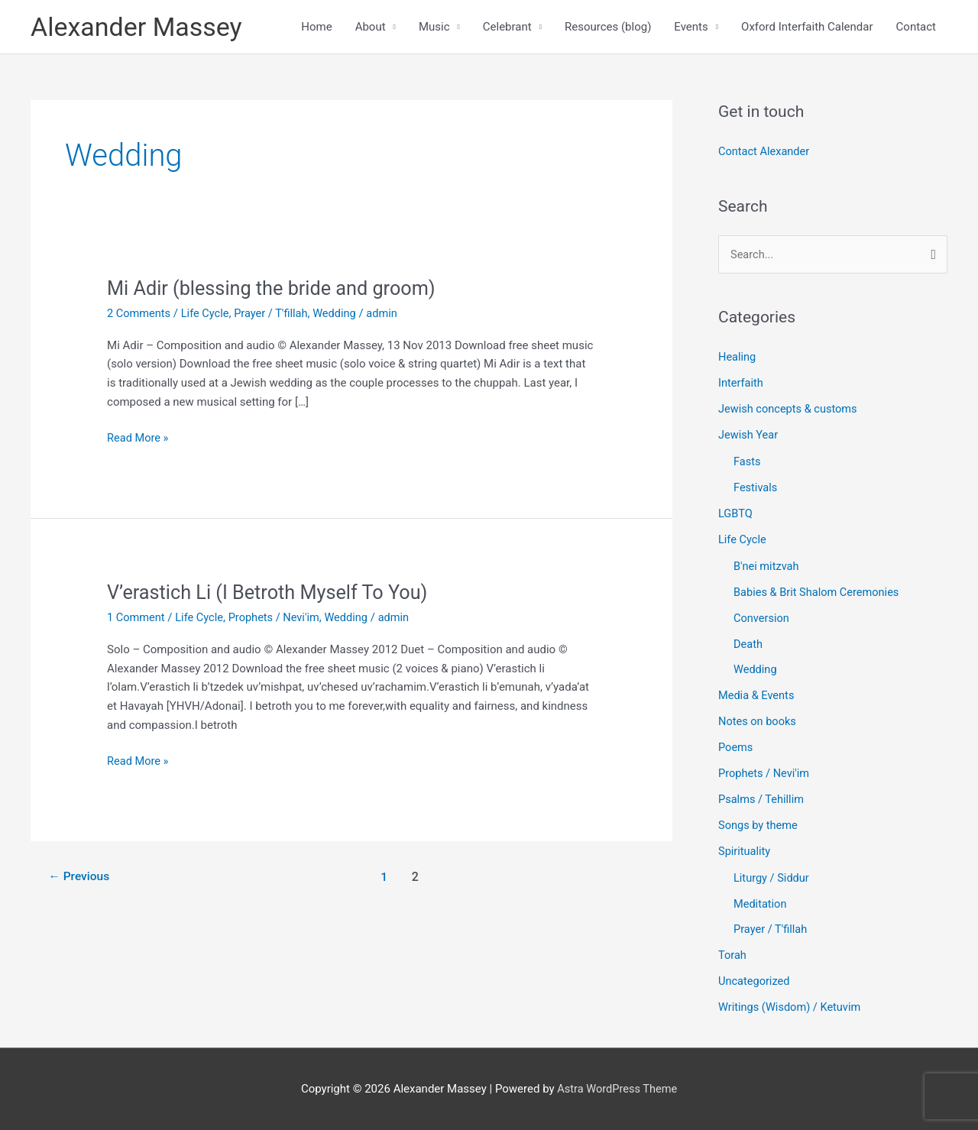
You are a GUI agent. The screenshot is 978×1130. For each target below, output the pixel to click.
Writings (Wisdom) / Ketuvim (791, 1007)
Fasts (748, 464)
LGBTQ (735, 515)
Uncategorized (755, 981)
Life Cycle (207, 315)
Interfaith (741, 385)
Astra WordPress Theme (617, 1088)
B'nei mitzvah (767, 568)
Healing (737, 359)
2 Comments (140, 315)
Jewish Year (749, 437)
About (370, 27)
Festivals (756, 489)
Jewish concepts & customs (789, 411)
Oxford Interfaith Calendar (807, 27)
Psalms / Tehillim (762, 800)
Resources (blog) (608, 27)
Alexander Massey (139, 27)
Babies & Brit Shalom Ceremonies (819, 594)
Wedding (341, 315)
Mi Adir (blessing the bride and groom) (276, 289)
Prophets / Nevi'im (278, 619)
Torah (732, 955)
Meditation (761, 904)
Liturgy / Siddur (772, 878)
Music (434, 27)
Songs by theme (759, 825)
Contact (916, 27)
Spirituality (745, 851)
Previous (80, 878)
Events (691, 27)
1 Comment (137, 619)
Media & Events (757, 697)
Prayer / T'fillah (275, 315)
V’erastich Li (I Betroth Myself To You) (272, 593)
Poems (736, 748)
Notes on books (758, 722)
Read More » (138, 438)
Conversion (762, 619)
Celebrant (507, 27)
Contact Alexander (765, 153)
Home (316, 27)
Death (748, 645)
